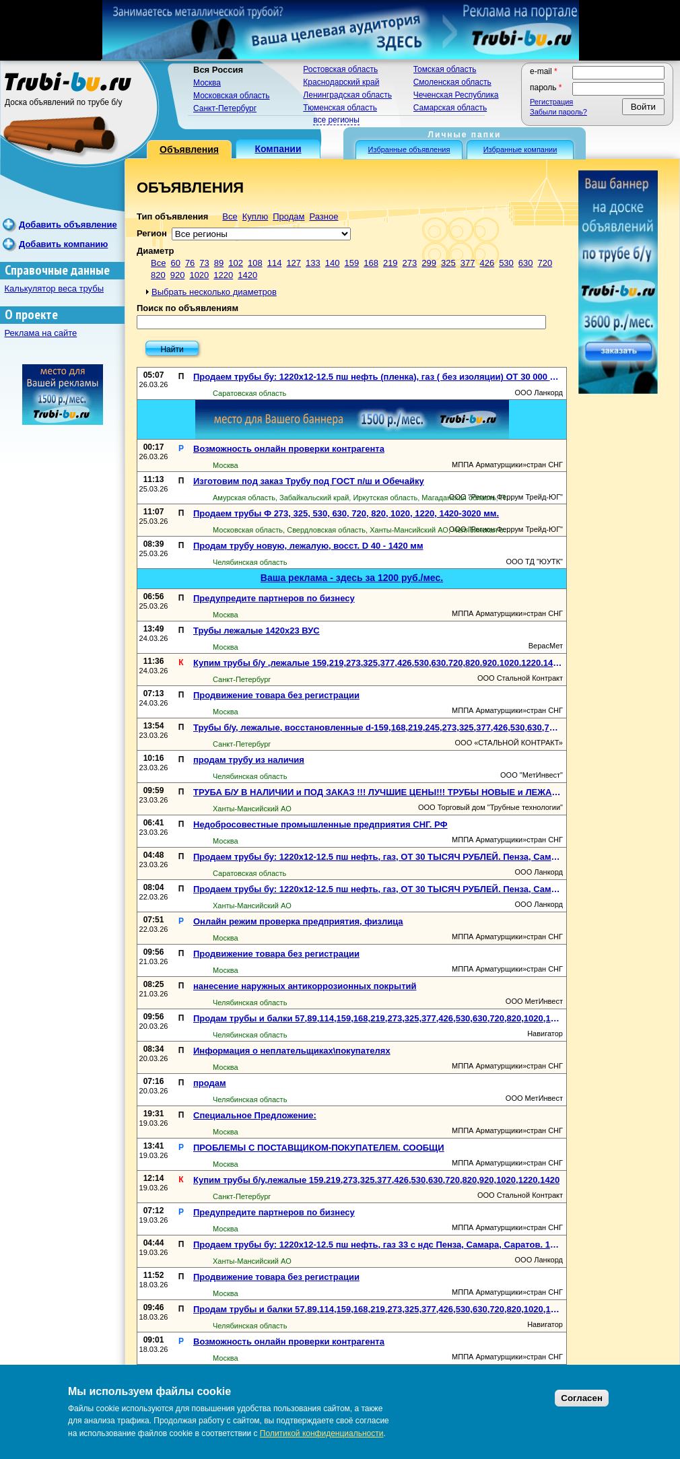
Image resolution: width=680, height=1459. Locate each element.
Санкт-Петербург (225, 108)
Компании (277, 148)
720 (545, 263)
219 (390, 263)
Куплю (255, 216)
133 (313, 263)
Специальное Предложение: (254, 1115)
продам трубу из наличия (248, 760)
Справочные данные (57, 270)
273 (410, 263)
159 (352, 263)
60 (175, 263)
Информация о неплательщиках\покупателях (291, 1051)
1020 (199, 275)
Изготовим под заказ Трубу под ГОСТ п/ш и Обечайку (308, 481)
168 (371, 263)
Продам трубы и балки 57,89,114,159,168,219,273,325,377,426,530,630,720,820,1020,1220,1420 (378, 1018)
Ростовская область (340, 69)
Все (229, 216)
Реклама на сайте (41, 333)
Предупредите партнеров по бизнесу (274, 598)
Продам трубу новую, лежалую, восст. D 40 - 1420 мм (308, 546)
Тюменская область (340, 107)
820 (158, 275)
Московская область (231, 95)
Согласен (582, 1398)
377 (468, 263)
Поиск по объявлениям (187, 308)
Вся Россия (218, 70)
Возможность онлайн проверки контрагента (288, 449)
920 (177, 275)
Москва (207, 83)
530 (506, 263)
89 (219, 263)
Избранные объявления (409, 149)
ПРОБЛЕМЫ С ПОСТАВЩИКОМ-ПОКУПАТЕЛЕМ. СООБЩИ (318, 1148)
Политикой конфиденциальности (322, 1433)
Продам (288, 216)
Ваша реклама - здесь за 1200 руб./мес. (352, 577)
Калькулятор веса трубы (54, 288)
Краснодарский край (341, 82)
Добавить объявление (68, 224)
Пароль (546, 87)
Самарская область (450, 107)
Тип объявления (172, 216)
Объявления (189, 149)
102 (235, 263)
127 (293, 263)
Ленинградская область (347, 95)
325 (448, 263)
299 (428, 263)
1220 (223, 275)
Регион (152, 233)
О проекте (31, 314)
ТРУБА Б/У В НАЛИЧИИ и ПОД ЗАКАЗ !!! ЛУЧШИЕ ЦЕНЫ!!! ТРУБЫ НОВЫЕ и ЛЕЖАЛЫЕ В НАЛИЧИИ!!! (378, 792)
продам (209, 1083)
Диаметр (155, 251)
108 (255, 263)
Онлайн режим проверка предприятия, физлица (298, 921)
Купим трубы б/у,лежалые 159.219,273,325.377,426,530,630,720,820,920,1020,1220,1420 (376, 1180)
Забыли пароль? (558, 112)
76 (190, 263)
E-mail (543, 71)
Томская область (445, 69)
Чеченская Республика (456, 95)
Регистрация (551, 102)
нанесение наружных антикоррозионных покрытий (305, 986)
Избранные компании (520, 149)
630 (525, 263)
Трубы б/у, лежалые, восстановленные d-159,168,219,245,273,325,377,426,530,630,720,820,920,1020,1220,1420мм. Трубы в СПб (378, 727)
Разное (323, 216)
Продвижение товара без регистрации (276, 695)
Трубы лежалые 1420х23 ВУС (256, 630)
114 (274, 263)
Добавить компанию (63, 244)
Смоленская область (452, 82)
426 (486, 263)
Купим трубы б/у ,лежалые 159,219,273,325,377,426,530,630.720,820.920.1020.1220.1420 (378, 663)
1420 (247, 275)
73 (204, 263)
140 (332, 263)
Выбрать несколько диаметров (214, 292)
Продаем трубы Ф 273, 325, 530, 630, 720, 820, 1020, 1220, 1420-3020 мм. (346, 513)
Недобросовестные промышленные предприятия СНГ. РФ (320, 824)
